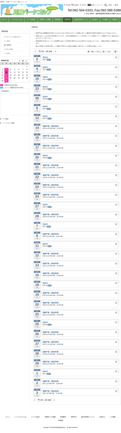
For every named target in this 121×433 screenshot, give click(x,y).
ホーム (7, 417)
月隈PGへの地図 (50, 417)
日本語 (67, 5)
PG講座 (60, 420)
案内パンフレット (95, 5)
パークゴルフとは (20, 417)
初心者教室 (7, 45)
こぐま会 (7, 41)
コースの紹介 (35, 417)
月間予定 (74, 417)
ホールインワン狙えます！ (13, 37)
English (75, 5)
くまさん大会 (8, 49)
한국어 (82, 5)
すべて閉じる (97, 51)
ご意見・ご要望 (111, 5)
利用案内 (63, 417)
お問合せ (102, 417)
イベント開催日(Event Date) (13, 87)
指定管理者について (87, 417)
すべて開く (107, 51)
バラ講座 (113, 417)
